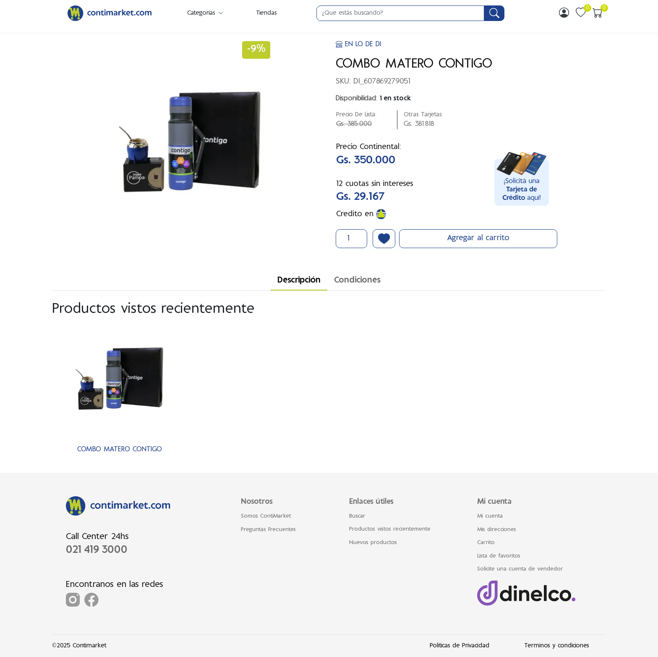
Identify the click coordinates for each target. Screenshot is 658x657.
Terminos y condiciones (556, 646)
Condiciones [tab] (357, 280)
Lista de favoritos (498, 556)
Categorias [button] (205, 13)
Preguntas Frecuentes (268, 530)
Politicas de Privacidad (459, 646)
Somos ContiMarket (266, 516)
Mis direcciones (496, 530)
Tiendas (266, 13)
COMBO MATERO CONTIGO (119, 449)
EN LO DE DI (358, 44)
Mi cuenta (490, 516)
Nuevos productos (373, 543)
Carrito (486, 543)
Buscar (357, 516)
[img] (564, 13)
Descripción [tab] (299, 280)
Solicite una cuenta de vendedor (520, 569)
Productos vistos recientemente (390, 529)
